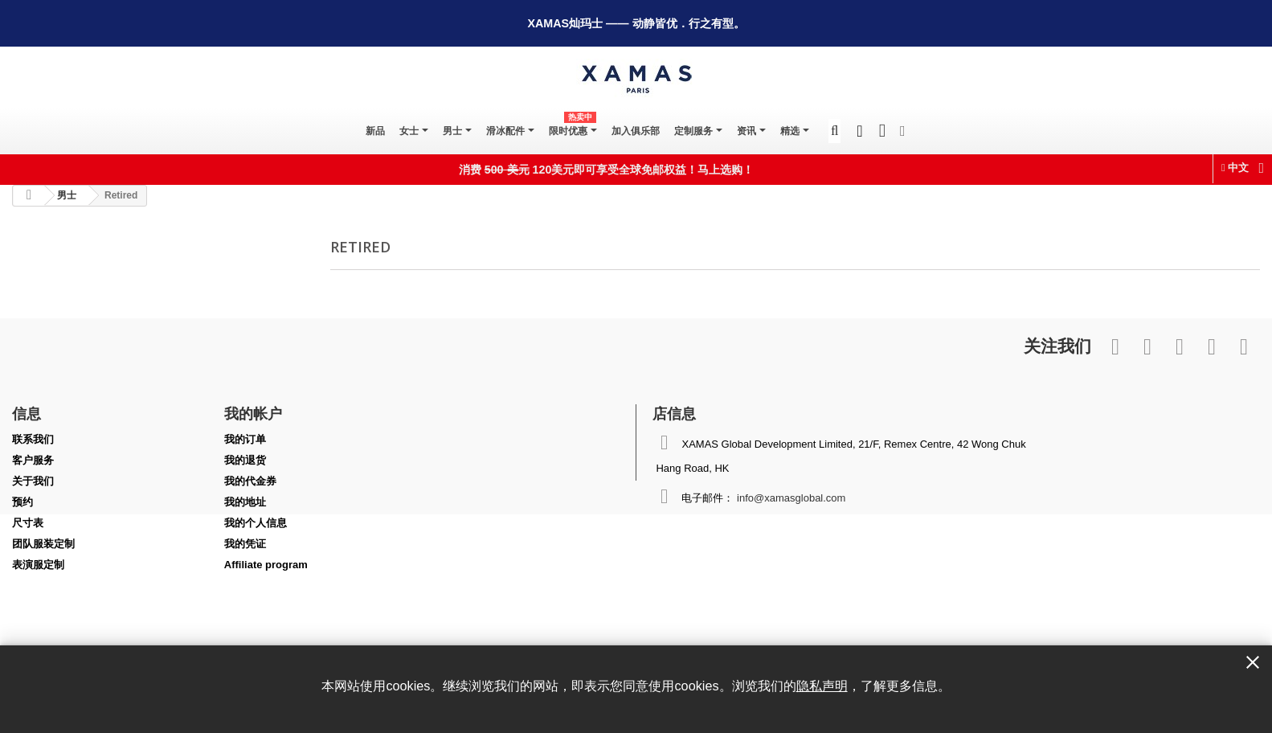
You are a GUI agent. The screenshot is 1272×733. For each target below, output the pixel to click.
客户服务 (33, 460)
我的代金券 (250, 481)
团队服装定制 (43, 544)
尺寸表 (27, 523)
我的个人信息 (255, 523)
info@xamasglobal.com (791, 498)
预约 (22, 502)
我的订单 (245, 439)
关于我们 (33, 481)
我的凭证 (245, 544)
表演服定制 (38, 565)
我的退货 (245, 460)
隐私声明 (822, 685)
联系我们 (33, 439)
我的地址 (245, 502)
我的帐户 (253, 413)
